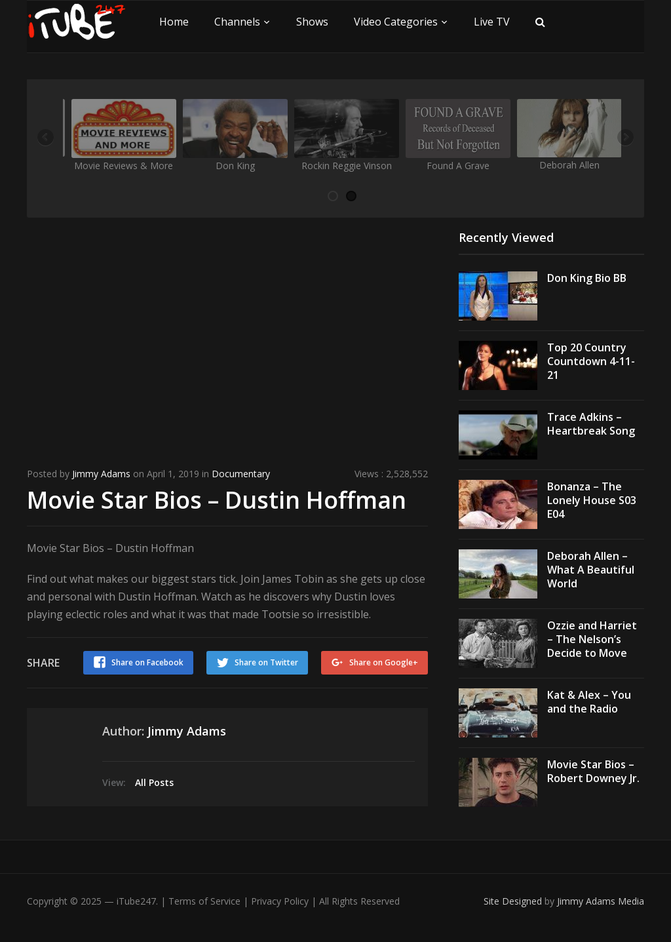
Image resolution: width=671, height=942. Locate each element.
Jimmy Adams (101, 473)
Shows (312, 21)
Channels (237, 21)
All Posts (154, 782)
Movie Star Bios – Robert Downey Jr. (593, 771)
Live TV (492, 21)
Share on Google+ (383, 662)
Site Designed (514, 901)
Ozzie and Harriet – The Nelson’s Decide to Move (592, 639)
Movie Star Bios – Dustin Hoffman (216, 500)
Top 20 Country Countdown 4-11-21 (591, 361)
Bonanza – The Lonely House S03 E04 (591, 500)
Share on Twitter (266, 662)
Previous (46, 138)
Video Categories (396, 21)
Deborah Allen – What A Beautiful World (590, 570)
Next (624, 138)
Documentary (241, 473)
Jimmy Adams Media (600, 901)
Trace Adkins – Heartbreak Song (591, 424)
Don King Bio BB (586, 278)
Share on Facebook (147, 662)
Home (174, 21)
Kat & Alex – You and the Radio (589, 702)
